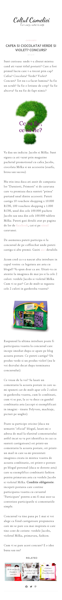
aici (43, 249)
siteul (45, 225)
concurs (31, 40)
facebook (22, 225)
